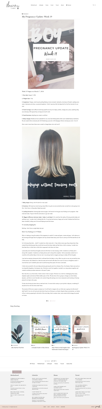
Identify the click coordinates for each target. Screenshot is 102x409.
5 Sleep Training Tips (36, 391)
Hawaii (33, 345)
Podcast (68, 5)
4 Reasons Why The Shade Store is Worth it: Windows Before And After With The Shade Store (61, 380)
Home (47, 5)
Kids (53, 345)
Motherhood (34, 5)
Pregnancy (25, 13)
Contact (53, 406)
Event (52, 5)
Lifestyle (41, 5)
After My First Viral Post (17, 347)
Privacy (57, 406)
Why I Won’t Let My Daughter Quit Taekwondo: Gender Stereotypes (61, 348)
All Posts (32, 363)
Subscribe (69, 363)
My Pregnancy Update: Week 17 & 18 (80, 348)
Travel (57, 5)
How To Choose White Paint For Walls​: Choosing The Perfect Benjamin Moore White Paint (61, 394)
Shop (48, 406)
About (62, 5)
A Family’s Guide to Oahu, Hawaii (40, 347)
